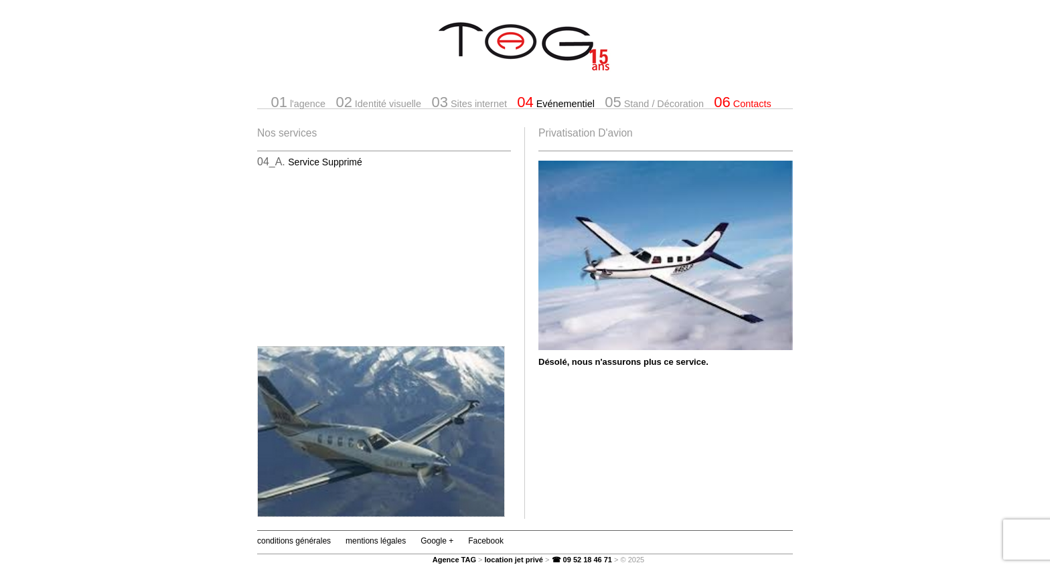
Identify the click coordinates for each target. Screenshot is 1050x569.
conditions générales (294, 541)
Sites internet (468, 102)
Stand (654, 102)
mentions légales (376, 541)
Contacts (742, 102)
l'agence (298, 102)
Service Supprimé (325, 162)
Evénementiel (556, 102)
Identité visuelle (378, 102)
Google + (437, 541)
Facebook (486, 541)
